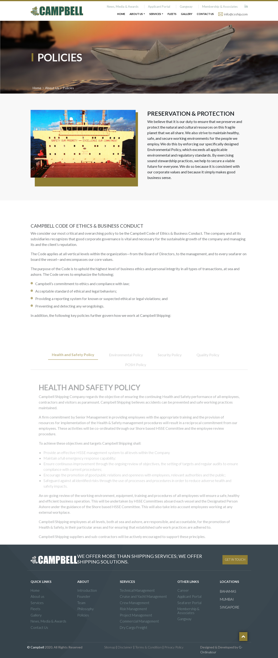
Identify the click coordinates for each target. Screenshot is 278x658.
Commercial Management (139, 621)
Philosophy (85, 609)
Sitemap (109, 647)
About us (37, 596)
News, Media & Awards (122, 6)
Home (121, 13)
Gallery (186, 13)
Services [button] (155, 13)
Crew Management (134, 603)
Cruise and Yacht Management (143, 596)
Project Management (136, 615)
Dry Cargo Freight (133, 628)
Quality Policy (208, 365)
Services (37, 603)
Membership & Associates (220, 6)
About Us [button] (136, 13)
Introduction (87, 590)
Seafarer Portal (189, 603)
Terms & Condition (148, 647)
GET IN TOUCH (235, 559)
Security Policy (170, 365)
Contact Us (205, 13)
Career (183, 590)
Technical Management (137, 590)
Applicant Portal (159, 6)
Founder (83, 596)
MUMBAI (227, 599)
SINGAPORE (229, 607)
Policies (83, 615)
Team (81, 603)
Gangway (186, 6)
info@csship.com (236, 14)
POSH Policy (135, 375)
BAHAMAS (228, 591)
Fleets (172, 13)
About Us (52, 88)
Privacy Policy (173, 647)
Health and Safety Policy (73, 365)
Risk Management (133, 609)
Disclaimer (125, 647)
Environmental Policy (126, 365)
